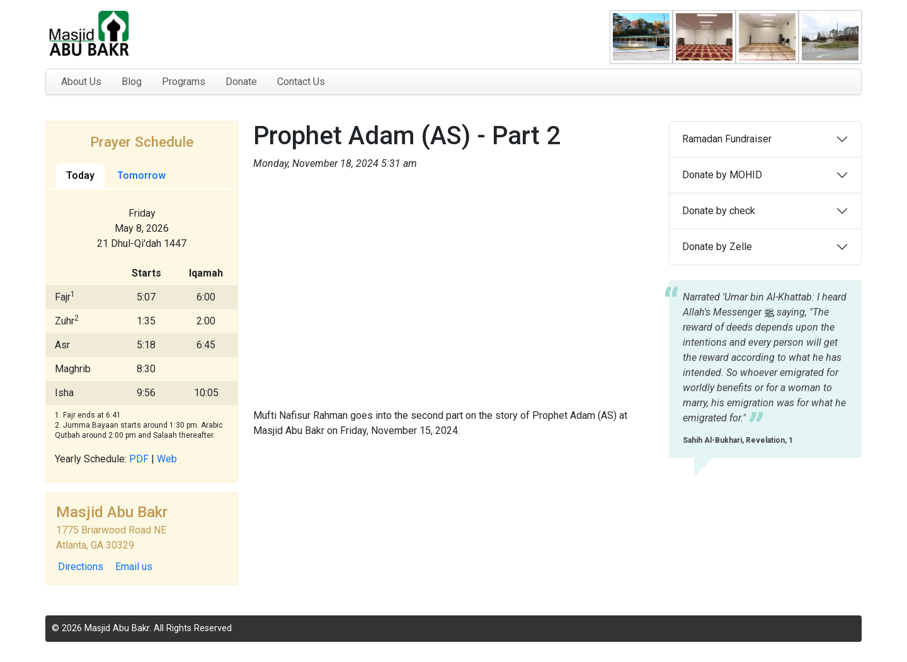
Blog (132, 82)
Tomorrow (141, 175)
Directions (80, 567)
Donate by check (718, 211)
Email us (133, 567)
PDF (139, 459)
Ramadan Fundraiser (727, 139)
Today (80, 175)
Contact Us (301, 82)
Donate (241, 82)
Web (167, 459)
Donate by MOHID (722, 175)
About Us (81, 82)
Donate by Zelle (717, 247)
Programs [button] (183, 82)
